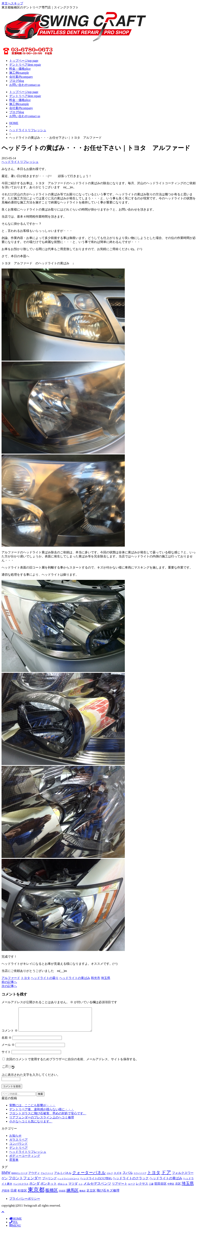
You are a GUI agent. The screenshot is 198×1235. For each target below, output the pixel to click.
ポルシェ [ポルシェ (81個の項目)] (63, 1188)
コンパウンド (18, 1148)
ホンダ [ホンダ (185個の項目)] (34, 1188)
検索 (40, 1098)
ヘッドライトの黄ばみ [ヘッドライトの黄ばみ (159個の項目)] (165, 1183)
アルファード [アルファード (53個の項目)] (47, 1178)
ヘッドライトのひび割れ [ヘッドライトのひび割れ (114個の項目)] (96, 1182)
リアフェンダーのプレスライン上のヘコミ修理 (41, 1122)
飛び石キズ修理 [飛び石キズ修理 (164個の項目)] (107, 1195)
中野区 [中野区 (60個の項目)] (170, 1188)
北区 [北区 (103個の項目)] (178, 1188)
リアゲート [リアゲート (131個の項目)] (119, 1188)
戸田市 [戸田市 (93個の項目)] (6, 1195)
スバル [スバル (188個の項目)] (127, 1177)
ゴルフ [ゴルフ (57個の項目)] (110, 1178)
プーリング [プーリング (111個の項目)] (49, 1182)
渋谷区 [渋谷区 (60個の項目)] (62, 1195)
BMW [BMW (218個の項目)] (6, 1177)
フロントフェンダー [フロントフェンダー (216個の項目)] (24, 1183)
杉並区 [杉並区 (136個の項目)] (22, 1195)
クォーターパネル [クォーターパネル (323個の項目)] (89, 1177)
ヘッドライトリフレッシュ (27, 130)
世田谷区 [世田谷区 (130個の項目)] (160, 1188)
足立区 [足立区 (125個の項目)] (91, 1195)
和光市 (95, 978)
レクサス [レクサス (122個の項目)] (142, 1188)
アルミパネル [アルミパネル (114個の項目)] (62, 1177)
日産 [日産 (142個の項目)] (13, 1195)
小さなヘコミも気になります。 (30, 1126)
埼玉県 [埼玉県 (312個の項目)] (188, 1188)
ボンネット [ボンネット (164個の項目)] (48, 1188)
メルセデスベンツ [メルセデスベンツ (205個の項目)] (97, 1188)
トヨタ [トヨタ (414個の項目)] (153, 1177)
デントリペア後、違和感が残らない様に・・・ (41, 1114)
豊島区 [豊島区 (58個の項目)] (82, 1195)
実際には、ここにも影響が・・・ (32, 1110)
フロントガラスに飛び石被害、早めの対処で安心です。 (47, 1118)
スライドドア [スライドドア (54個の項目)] (140, 1178)
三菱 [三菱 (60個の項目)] (151, 1188)
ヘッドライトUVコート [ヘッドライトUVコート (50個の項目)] (68, 1183)
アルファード (11, 978)
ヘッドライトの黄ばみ (74, 978)
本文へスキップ (12, 3)
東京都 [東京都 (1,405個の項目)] (36, 1194)
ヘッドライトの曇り (45, 978)
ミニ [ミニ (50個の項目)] (80, 1189)
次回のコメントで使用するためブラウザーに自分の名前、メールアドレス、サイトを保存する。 (72, 1063)
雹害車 (13, 1164)
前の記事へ (9, 982)
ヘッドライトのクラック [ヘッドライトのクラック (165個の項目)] (131, 1183)
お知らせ (15, 1140)
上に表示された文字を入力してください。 (31, 1079)
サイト (6, 1056)
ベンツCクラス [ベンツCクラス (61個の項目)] (21, 1188)
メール (8, 1049)
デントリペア (18, 1152)
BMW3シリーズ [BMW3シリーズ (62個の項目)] (19, 1177)
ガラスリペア (18, 1144)
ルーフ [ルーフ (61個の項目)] (131, 1188)
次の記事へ (9, 986)
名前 (7, 1042)
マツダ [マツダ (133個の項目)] (73, 1188)
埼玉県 (105, 978)
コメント (10, 1035)
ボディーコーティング (24, 1160)
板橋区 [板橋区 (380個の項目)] (51, 1194)
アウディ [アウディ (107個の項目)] (34, 1177)
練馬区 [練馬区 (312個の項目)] (72, 1195)
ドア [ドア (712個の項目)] (166, 1177)
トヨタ (25, 978)
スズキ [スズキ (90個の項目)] (118, 1177)
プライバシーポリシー (24, 1203)
